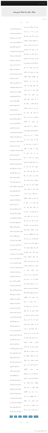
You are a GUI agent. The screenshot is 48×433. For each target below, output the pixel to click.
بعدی (21, 22)
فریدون (25, 416)
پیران (20, 416)
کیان (11, 416)
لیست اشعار (44, 19)
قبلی (27, 22)
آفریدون (36, 416)
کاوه (15, 416)
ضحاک (30, 416)
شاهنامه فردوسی (41, 3)
